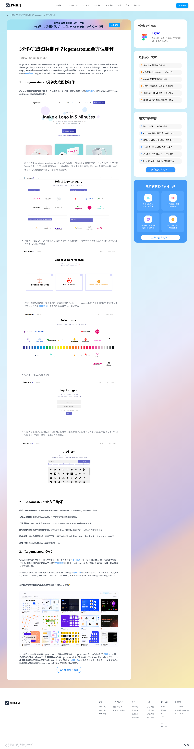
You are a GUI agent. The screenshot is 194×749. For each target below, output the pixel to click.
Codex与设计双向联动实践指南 (155, 79)
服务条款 (135, 714)
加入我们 (150, 710)
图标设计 (90, 90)
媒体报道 (150, 717)
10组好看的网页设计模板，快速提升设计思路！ (158, 93)
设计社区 (60, 5)
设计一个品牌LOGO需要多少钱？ (156, 126)
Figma (156, 32)
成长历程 (150, 714)
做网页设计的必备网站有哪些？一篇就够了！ (158, 100)
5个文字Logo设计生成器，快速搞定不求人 (158, 161)
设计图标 (76, 560)
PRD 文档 (102, 714)
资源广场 (77, 572)
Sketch (163, 710)
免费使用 (182, 5)
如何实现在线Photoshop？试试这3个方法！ (158, 72)
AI (162, 723)
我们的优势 (72, 5)
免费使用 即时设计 (160, 169)
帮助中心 (97, 5)
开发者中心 (136, 717)
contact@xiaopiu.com (182, 710)
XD (162, 716)
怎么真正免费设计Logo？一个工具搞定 (158, 154)
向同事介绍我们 (119, 710)
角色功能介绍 (118, 707)
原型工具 (102, 710)
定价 (127, 5)
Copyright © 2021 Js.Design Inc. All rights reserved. (18, 746)
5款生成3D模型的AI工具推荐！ (155, 65)
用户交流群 (179, 713)
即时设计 (108, 654)
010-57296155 (179, 707)
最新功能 (109, 5)
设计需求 (43, 306)
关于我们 (137, 5)
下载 (119, 5)
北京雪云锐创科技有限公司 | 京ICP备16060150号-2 (19, 744)
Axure (163, 720)
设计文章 (10, 15)
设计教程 (85, 5)
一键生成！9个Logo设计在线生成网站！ (158, 147)
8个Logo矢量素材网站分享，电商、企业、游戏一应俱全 (158, 133)
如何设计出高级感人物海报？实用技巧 (158, 86)
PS (162, 713)
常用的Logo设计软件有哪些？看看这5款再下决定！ (158, 140)
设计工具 (102, 707)
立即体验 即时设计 (69, 669)
